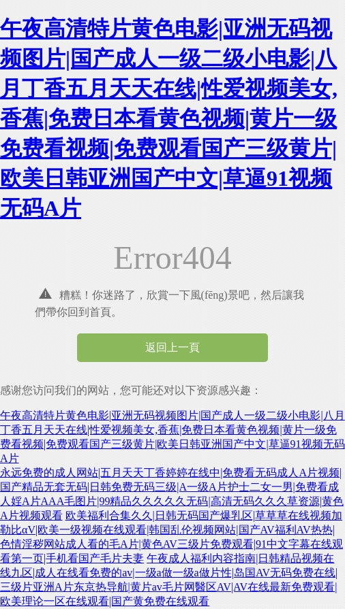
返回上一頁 (172, 347)
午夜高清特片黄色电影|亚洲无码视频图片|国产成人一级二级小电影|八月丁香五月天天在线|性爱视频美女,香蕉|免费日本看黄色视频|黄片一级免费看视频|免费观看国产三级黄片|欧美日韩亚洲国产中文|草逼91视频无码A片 (169, 118)
